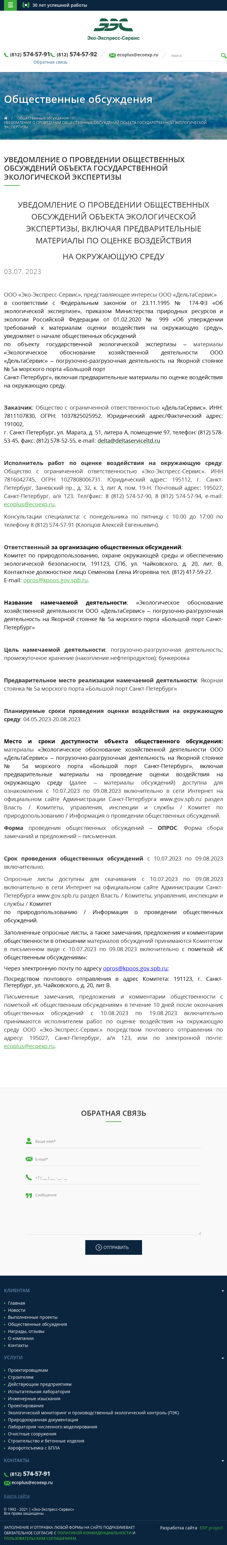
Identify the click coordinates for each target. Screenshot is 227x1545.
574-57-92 (77, 54)
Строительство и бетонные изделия (46, 1440)
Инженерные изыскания (34, 1398)
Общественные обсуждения (43, 118)
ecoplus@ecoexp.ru (137, 55)
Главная (16, 1303)
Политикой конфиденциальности (94, 1532)
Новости (16, 1310)
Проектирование (26, 1405)
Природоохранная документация (43, 1419)
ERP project (211, 1528)
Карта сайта (17, 1496)
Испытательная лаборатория (39, 1391)
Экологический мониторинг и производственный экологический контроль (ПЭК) (93, 1412)
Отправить (116, 1247)
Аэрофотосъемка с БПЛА (34, 1448)
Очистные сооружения (32, 1433)
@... (55, 580)
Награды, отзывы (26, 1331)
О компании (21, 1338)
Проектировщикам (28, 1370)
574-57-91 (30, 54)
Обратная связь (50, 62)
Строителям (20, 1377)
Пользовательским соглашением (40, 1538)
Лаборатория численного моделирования (52, 1426)
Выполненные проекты (33, 1317)
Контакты (18, 1345)
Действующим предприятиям (39, 1384)
